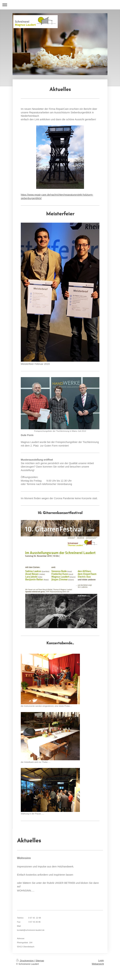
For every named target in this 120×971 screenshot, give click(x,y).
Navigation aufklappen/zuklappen (60, 5)
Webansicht (98, 963)
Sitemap (39, 960)
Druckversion (25, 960)
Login (101, 960)
